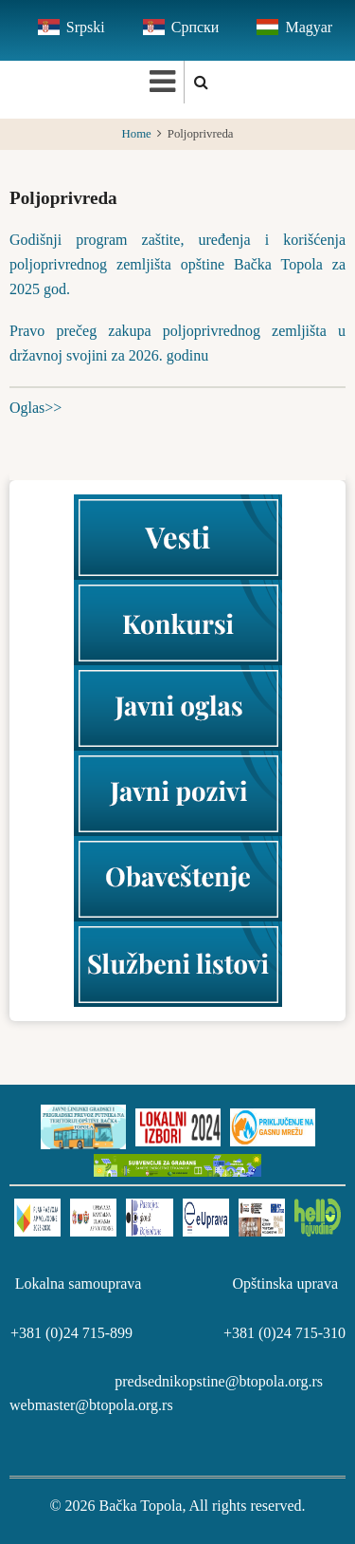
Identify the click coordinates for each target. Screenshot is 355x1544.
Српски (195, 27)
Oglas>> (35, 408)
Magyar (308, 27)
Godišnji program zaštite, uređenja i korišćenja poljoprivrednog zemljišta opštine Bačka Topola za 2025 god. (177, 264)
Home (136, 133)
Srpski (85, 27)
